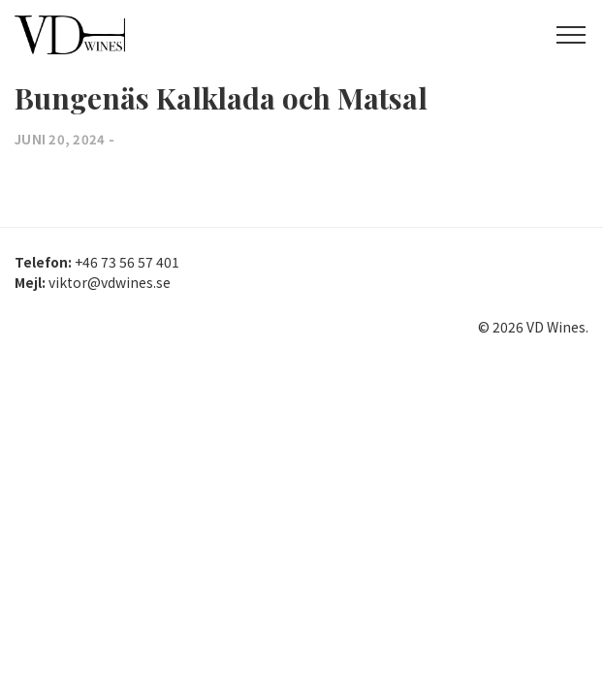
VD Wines (102, 35)
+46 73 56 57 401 (127, 261)
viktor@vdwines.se (109, 282)
